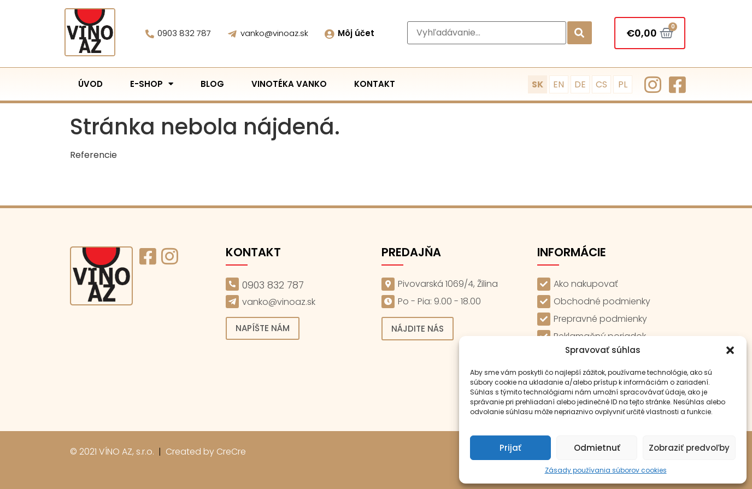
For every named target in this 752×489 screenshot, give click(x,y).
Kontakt (374, 84)
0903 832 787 (184, 33)
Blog (212, 84)
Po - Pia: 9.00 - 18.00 (439, 301)
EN (558, 84)
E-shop (151, 83)
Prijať (510, 447)
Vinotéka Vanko (289, 84)
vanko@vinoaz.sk (274, 33)
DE (580, 84)
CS (601, 84)
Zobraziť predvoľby (689, 447)
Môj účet (356, 33)
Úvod (90, 84)
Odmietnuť (597, 447)
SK (537, 84)
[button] (730, 350)
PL (622, 84)
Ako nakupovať (586, 284)
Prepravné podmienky (600, 319)
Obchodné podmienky (602, 301)
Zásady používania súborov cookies (606, 470)
